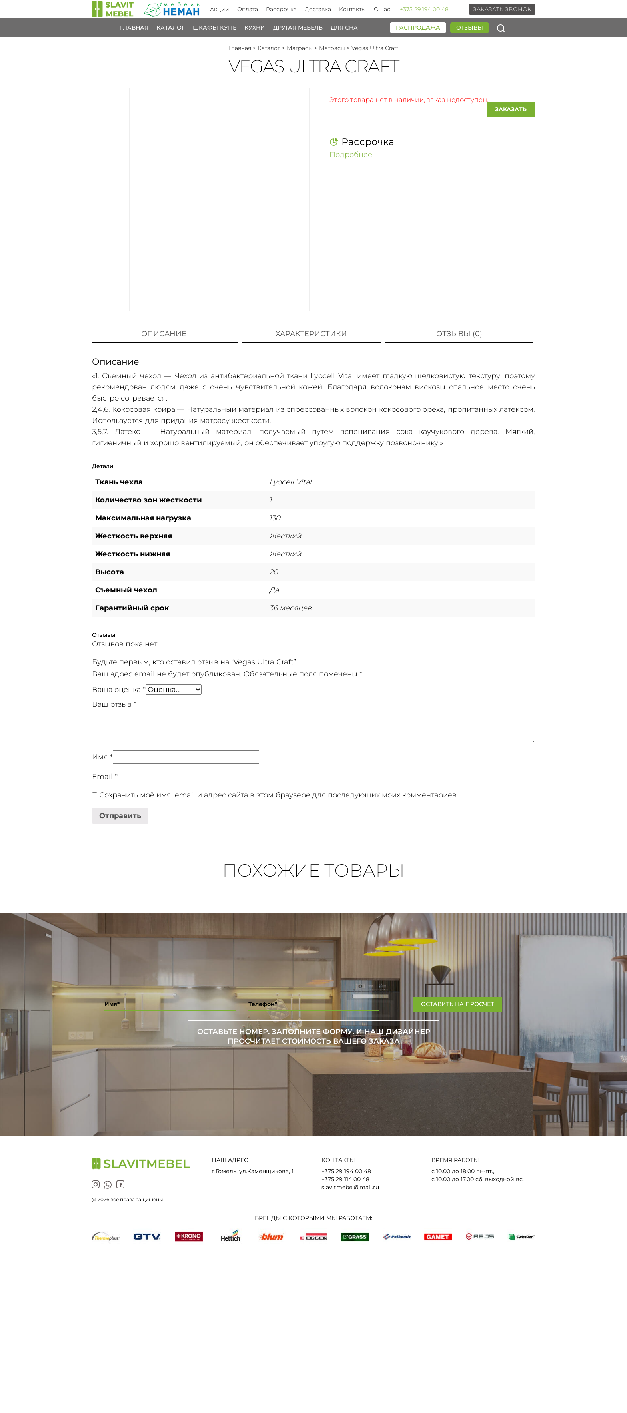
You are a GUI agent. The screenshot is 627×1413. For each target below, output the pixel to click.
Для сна (344, 27)
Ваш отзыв (114, 704)
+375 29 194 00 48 (424, 9)
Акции (219, 9)
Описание (163, 333)
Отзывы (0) (459, 333)
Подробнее (350, 153)
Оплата (247, 9)
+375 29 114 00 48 (345, 1179)
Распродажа (418, 27)
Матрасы (300, 48)
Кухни (254, 27)
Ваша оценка (119, 689)
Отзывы (469, 27)
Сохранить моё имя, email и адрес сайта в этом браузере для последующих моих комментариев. (278, 795)
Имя (102, 757)
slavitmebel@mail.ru (350, 1187)
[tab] (164, 334)
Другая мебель (298, 27)
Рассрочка (281, 9)
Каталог (170, 27)
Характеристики (311, 333)
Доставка (318, 9)
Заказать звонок (502, 9)
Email (105, 776)
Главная (134, 27)
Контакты (352, 9)
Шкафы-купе (214, 27)
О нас (382, 9)
